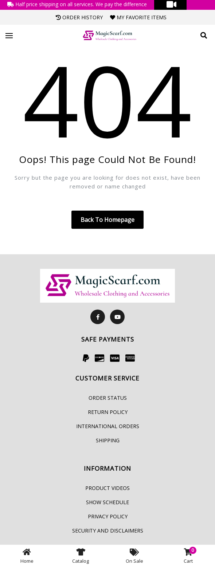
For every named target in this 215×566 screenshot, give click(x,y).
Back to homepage (107, 220)
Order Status (108, 397)
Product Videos (107, 488)
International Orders (107, 426)
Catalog (80, 555)
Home (27, 555)
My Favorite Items (138, 17)
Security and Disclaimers (107, 530)
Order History (79, 17)
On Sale (134, 555)
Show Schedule (107, 502)
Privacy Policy (108, 516)
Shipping (108, 440)
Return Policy (108, 411)
